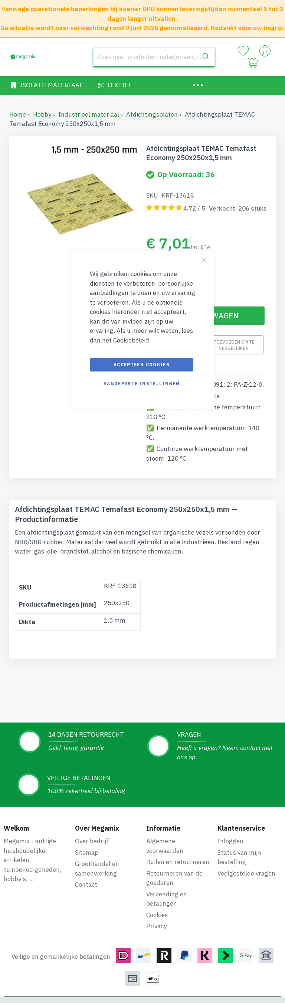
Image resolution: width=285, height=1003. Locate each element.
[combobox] (154, 57)
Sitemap (86, 852)
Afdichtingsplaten (152, 114)
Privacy (156, 926)
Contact (86, 884)
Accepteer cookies (142, 364)
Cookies (157, 915)
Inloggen (230, 841)
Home (17, 114)
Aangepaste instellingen (142, 383)
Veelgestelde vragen (246, 873)
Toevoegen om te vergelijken (234, 345)
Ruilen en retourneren (177, 862)
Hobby (42, 114)
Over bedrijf (92, 841)
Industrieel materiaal (88, 114)
